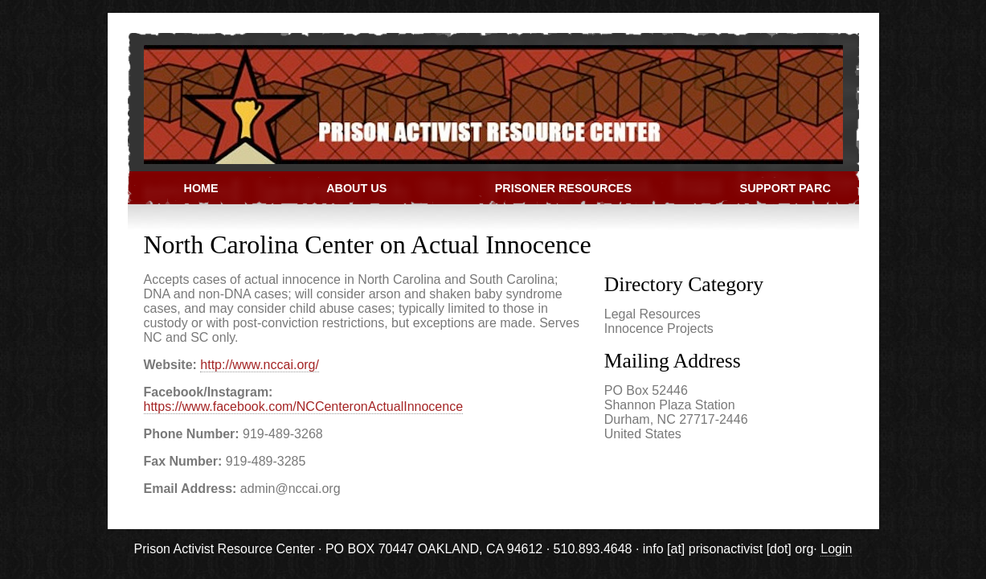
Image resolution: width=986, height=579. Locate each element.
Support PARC (785, 188)
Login (836, 549)
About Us (356, 188)
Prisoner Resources (563, 188)
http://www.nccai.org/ (259, 365)
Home (201, 188)
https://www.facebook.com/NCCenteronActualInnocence (304, 406)
